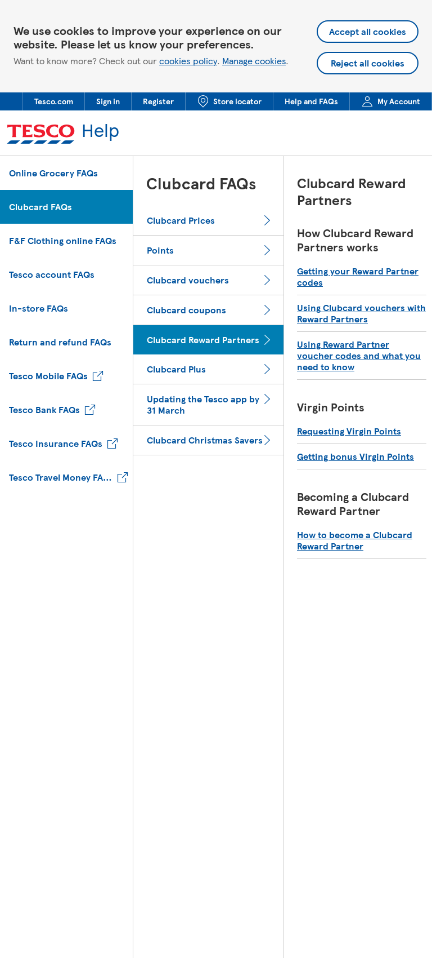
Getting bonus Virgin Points (355, 456)
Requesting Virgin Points (349, 431)
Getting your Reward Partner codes (357, 276)
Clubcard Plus (176, 369)
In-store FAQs (38, 307)
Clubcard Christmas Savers (205, 440)
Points (160, 250)
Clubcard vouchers (188, 280)
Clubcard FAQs (40, 206)
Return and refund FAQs (60, 341)
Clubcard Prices (181, 220)
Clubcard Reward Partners (203, 339)
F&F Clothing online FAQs (62, 240)
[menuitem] (53, 101)
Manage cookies (254, 60)
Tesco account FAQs (51, 274)
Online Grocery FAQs (53, 172)
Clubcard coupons (186, 310)
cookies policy (188, 60)
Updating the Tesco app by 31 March (203, 404)
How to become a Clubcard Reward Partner (354, 540)
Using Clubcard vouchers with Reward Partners (361, 313)
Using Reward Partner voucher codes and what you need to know (359, 355)
